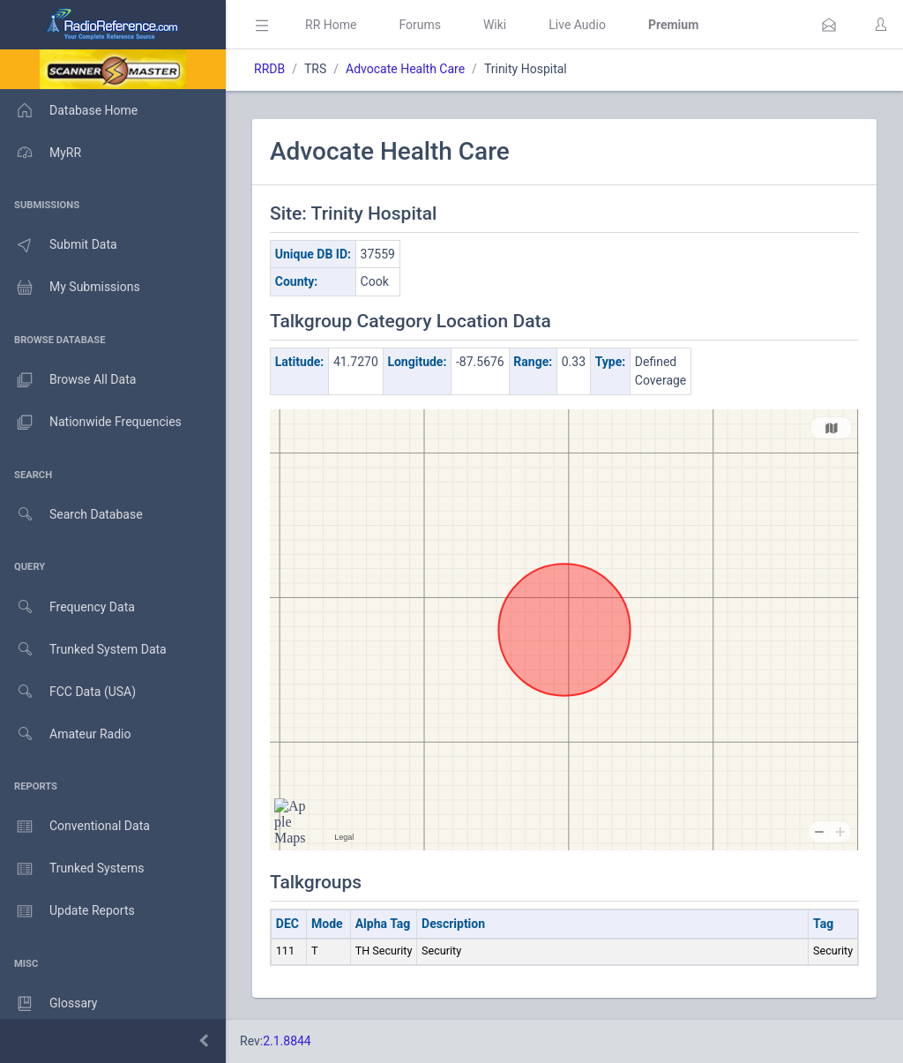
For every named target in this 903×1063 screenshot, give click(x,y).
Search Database (71, 514)
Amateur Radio (65, 734)
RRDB (269, 69)
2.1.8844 (287, 1041)
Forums (420, 25)
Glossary (48, 1004)
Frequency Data (67, 607)
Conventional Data (75, 827)
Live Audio (577, 25)
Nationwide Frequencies (91, 422)
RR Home (330, 25)
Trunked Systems (72, 869)
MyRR (40, 153)
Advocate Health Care (405, 69)
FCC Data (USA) (68, 692)
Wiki (494, 25)
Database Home (69, 110)
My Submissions (70, 288)
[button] (829, 25)
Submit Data (58, 245)
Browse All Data (68, 380)
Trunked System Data (83, 649)
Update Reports (67, 911)
